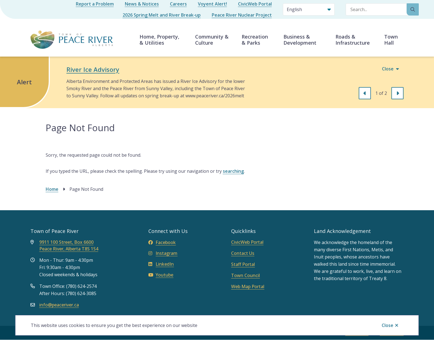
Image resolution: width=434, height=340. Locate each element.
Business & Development (299, 39)
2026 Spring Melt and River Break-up (162, 15)
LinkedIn (161, 264)
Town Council (245, 275)
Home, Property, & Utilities (159, 39)
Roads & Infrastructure (352, 39)
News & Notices (142, 4)
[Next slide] (397, 93)
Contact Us (242, 253)
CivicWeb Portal (255, 4)
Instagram (162, 253)
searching (233, 171)
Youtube (160, 275)
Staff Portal (243, 264)
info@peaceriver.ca (59, 305)
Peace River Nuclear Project (242, 15)
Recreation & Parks (255, 39)
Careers (178, 4)
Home (52, 189)
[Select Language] (309, 9)
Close (387, 325)
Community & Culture (212, 39)
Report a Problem (95, 4)
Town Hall (391, 39)
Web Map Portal (247, 286)
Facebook (162, 242)
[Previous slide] (365, 93)
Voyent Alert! (212, 4)
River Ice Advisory (92, 69)
